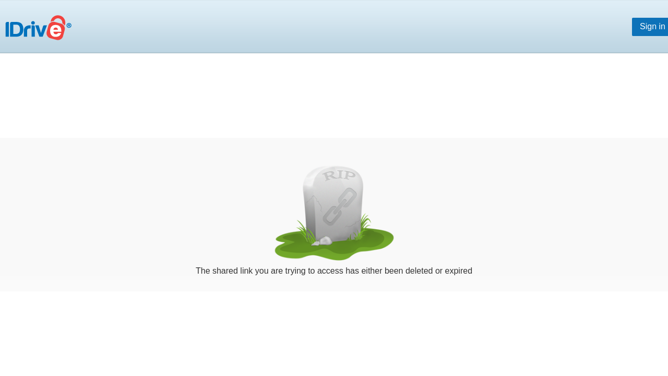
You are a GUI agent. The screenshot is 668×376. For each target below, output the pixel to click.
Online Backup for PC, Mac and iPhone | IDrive (41, 33)
